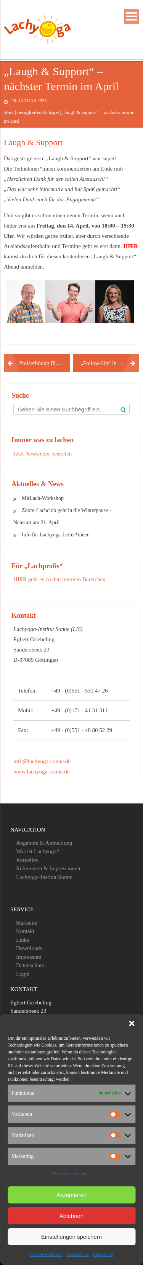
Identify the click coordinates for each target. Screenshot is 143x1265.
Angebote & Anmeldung (44, 843)
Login (23, 974)
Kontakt (25, 931)
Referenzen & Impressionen (48, 868)
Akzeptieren (71, 1195)
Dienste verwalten (69, 1173)
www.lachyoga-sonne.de (41, 771)
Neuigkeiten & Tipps (38, 112)
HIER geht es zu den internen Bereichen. (60, 579)
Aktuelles (27, 860)
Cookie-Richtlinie (46, 1254)
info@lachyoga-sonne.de (42, 761)
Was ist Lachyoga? (37, 851)
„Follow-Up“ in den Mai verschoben (109, 363)
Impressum (103, 1254)
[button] (131, 1023)
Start (9, 112)
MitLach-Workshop (43, 498)
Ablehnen (71, 1216)
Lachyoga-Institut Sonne (44, 877)
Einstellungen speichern (71, 1236)
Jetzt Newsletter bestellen (42, 454)
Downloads (29, 948)
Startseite (26, 923)
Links (22, 940)
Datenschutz (77, 1254)
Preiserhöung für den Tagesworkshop (44, 363)
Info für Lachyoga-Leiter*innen (56, 535)
